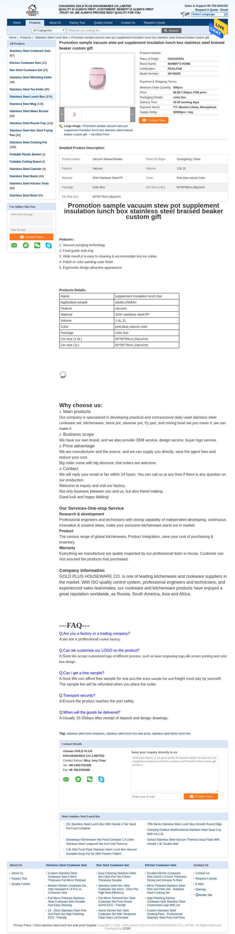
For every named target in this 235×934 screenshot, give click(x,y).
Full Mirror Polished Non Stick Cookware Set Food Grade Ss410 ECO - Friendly (116, 901)
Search (174, 30)
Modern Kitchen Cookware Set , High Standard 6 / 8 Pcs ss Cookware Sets (68, 889)
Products (34, 22)
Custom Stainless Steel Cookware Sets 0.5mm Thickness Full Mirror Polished (67, 877)
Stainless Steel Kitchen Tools (29, 183)
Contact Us (128, 22)
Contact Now (31, 237)
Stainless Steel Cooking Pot (28, 142)
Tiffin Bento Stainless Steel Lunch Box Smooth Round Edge (184, 824)
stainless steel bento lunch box (171, 733)
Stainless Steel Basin (24, 176)
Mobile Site (204, 895)
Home (17, 22)
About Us (55, 22)
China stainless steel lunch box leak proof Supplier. (66, 925)
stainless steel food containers (86, 733)
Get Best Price (100, 134)
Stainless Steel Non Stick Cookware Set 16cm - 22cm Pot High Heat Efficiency (118, 889)
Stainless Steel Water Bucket (29, 111)
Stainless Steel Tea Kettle (27, 89)
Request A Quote (206, 9)
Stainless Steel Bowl (23, 195)
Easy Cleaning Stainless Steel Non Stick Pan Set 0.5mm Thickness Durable (117, 877)
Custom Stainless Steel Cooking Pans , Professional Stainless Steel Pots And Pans (166, 914)
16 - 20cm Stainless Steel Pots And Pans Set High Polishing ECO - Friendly (67, 914)
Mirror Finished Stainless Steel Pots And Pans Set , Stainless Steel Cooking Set (166, 889)
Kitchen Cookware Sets (25, 63)
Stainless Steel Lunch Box (51, 37)
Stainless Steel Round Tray (28, 123)
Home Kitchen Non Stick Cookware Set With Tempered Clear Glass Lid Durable (117, 914)
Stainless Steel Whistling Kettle (31, 77)
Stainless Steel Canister (26, 169)
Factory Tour (77, 22)
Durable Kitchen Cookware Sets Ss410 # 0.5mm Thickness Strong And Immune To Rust (167, 877)
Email (224, 9)
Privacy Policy (22, 925)
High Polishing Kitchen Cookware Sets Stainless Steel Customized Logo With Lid (166, 901)
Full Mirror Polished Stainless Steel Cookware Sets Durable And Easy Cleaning (66, 901)
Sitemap (201, 889)
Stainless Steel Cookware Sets (30, 51)
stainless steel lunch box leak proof (128, 733)
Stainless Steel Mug (23, 104)
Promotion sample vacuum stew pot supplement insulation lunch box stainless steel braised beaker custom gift (98, 130)
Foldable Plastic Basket (25, 154)
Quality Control (103, 22)
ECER (126, 928)
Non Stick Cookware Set (26, 70)
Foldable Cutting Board (25, 161)
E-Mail (200, 884)
